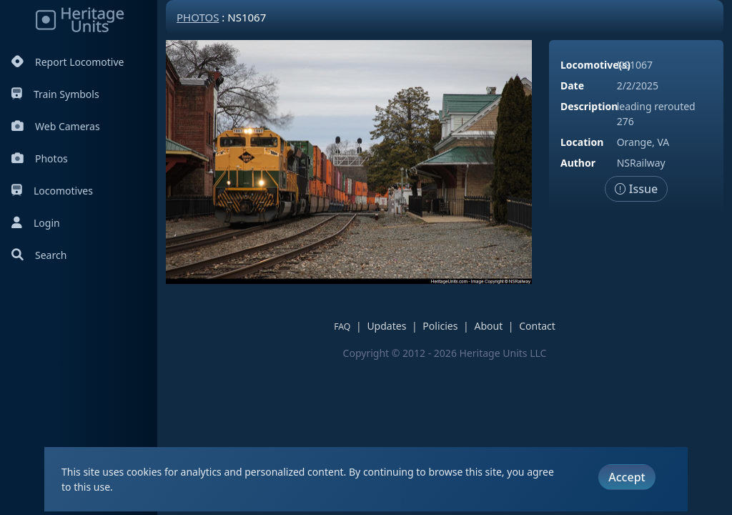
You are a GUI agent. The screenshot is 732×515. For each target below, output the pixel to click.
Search (38, 255)
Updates (386, 326)
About (488, 326)
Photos (39, 158)
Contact (537, 326)
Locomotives (52, 190)
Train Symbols (55, 94)
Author (577, 163)
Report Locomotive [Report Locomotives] (67, 62)
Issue (636, 189)
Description (589, 106)
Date (572, 85)
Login (35, 223)
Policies (440, 326)
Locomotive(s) (595, 65)
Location (581, 142)
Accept (626, 477)
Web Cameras (55, 126)
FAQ (342, 326)
